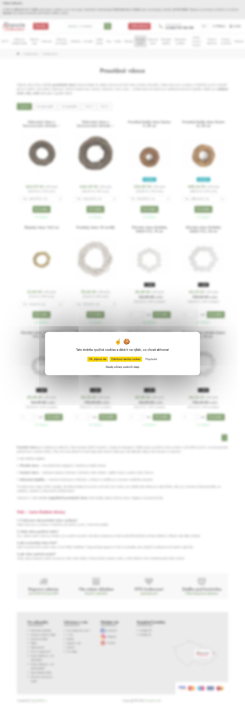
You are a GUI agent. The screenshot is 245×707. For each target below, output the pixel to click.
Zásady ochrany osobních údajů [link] (122, 367)
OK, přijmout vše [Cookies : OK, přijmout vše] (97, 359)
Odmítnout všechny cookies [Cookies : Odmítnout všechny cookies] (125, 359)
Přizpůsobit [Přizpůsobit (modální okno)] (151, 359)
